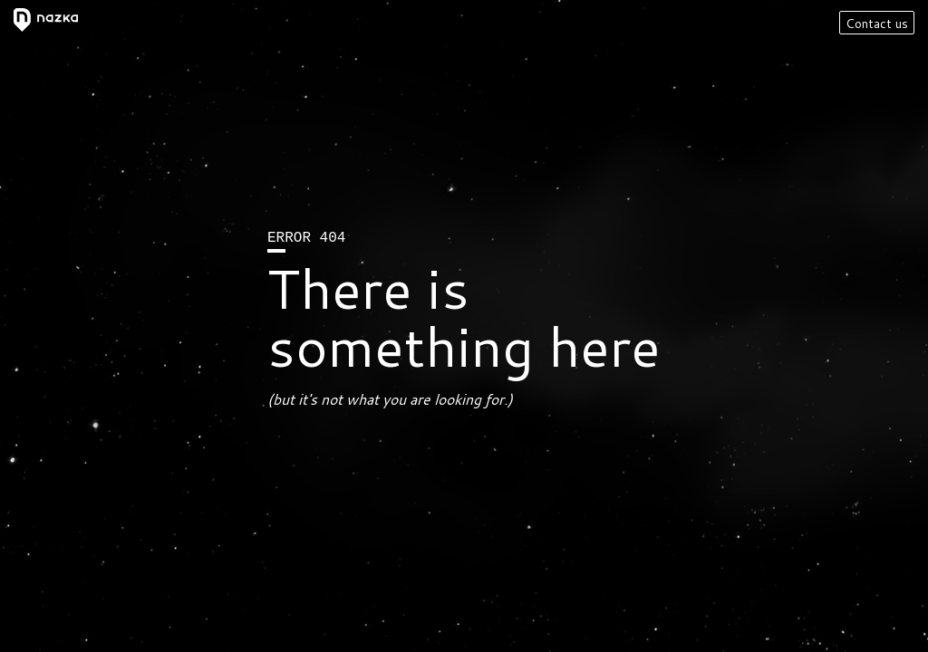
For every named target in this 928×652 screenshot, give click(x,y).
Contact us (877, 23)
